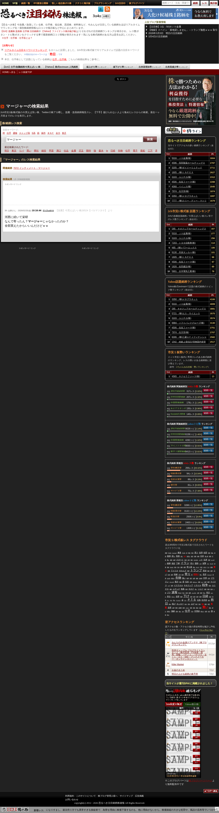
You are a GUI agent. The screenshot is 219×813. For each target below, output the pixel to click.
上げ (192, 604)
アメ (208, 567)
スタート (180, 560)
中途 (169, 574)
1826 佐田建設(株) (181, 266)
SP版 (15, 3)
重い (168, 559)
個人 (212, 552)
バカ (200, 563)
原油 (204, 571)
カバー (197, 567)
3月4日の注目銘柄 (158, 36)
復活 (197, 607)
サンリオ (172, 581)
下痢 (178, 563)
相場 (169, 556)
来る (169, 596)
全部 (177, 596)
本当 (209, 611)
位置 (194, 578)
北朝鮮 (180, 607)
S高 (33, 133)
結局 (194, 596)
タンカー (180, 604)
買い (29, 150)
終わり (202, 611)
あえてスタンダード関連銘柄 (178, 408)
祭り (183, 592)
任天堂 (204, 600)
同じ (204, 592)
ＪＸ (201, 560)
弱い (174, 600)
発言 (191, 578)
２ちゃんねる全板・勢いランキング (192, 367)
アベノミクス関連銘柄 (178, 445)
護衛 (196, 563)
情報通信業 (176, 473)
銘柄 (169, 563)
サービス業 (176, 490)
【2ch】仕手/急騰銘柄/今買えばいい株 (21, 67)
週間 (185, 567)
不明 (209, 578)
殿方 (176, 582)
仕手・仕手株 (59, 59)
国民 (205, 589)
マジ (208, 563)
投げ (174, 604)
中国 (191, 596)
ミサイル (197, 585)
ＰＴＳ (191, 599)
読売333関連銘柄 (178, 397)
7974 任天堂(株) (180, 191)
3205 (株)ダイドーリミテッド (187, 167)
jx (108, 150)
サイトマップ (126, 796)
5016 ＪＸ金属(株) (181, 158)
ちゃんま (174, 552)
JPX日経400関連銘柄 (178, 391)
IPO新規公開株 (41, 3)
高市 (204, 574)
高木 (201, 567)
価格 (171, 589)
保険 (198, 556)
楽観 (199, 581)
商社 (37, 150)
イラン (185, 562)
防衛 (178, 556)
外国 (206, 611)
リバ (22, 150)
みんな (171, 567)
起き (186, 604)
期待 (89, 150)
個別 (181, 596)
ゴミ (185, 600)
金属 (74, 150)
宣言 (210, 596)
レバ (202, 581)
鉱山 (170, 604)
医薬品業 (175, 516)
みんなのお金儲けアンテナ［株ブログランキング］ (189, 643)
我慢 (188, 570)
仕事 (173, 607)
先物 (121, 150)
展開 (208, 581)
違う (182, 556)
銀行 (206, 604)
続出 (175, 567)
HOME (5, 3)
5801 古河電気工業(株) (184, 271)
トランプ (196, 570)
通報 (15, 133)
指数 (181, 567)
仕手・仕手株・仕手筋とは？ (18, 38)
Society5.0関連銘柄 (178, 414)
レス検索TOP (25, 72)
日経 (113, 150)
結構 (205, 581)
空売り (196, 574)
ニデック (176, 589)
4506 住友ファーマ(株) (184, 182)
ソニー (200, 589)
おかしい (195, 581)
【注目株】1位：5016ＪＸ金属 (164, 26)
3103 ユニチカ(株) (181, 177)
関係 (176, 607)
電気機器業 (176, 467)
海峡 (173, 611)
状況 (194, 607)
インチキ (194, 592)
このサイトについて (86, 796)
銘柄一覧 (25, 3)
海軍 (211, 570)
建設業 (174, 485)
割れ (210, 607)
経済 (192, 556)
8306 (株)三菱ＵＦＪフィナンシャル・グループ (189, 337)
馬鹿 (195, 556)
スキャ (187, 607)
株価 (166, 552)
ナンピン (178, 600)
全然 (169, 607)
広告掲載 (139, 796)
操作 (43, 133)
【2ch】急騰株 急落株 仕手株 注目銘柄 (20, 31)
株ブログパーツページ (200, 780)
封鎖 (186, 589)
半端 (187, 592)
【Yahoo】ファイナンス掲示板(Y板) (59, 31)
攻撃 (204, 563)
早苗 (52, 150)
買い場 (206, 556)
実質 (191, 607)
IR (4, 133)
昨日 (53, 54)
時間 (188, 578)
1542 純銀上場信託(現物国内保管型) (189, 342)
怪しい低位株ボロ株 (61, 3)
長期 (172, 585)
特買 (209, 559)
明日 (7, 150)
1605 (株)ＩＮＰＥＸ (182, 172)
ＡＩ (168, 600)
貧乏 (64, 133)
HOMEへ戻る (8, 72)
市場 (191, 581)
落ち (194, 567)
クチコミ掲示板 (82, 3)
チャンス (209, 574)
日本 (202, 556)
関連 (203, 604)
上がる (168, 578)
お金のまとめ (178, 670)
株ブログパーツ (136, 3)
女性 (189, 559)
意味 (177, 611)
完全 (199, 604)
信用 (201, 553)
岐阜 (184, 607)
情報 (169, 570)
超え (180, 611)
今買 (198, 592)
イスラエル (178, 585)
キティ (173, 596)
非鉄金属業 (176, 479)
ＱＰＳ (204, 567)
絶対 (183, 574)
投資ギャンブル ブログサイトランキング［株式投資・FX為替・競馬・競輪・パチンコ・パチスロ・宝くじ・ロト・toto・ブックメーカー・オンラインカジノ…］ (189, 654)
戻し (173, 556)
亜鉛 (143, 150)
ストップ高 (24, 133)
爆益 (180, 581)
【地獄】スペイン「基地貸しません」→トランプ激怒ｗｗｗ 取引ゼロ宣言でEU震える (183, 30)
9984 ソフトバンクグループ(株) (188, 323)
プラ (169, 593)
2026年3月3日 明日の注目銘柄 (165, 33)
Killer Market (178, 664)
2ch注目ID (120, 3)
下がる (169, 552)
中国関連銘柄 (177, 402)
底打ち (172, 578)
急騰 (190, 592)
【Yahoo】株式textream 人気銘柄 (61, 67)
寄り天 (180, 592)
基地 (211, 567)
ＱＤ (183, 611)
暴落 (179, 553)
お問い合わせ (71, 799)
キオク (191, 589)
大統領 (200, 578)
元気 (199, 600)
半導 (205, 578)
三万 (151, 150)
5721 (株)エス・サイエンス (186, 313)
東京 (14, 150)
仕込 (67, 150)
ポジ (171, 600)
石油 (200, 607)
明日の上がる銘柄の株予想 (185, 674)
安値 (211, 589)
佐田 (205, 553)
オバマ (211, 563)
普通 (200, 596)
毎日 (196, 604)
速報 (174, 592)
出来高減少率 (176, 67)
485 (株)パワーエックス (184, 247)
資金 (168, 567)
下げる (183, 552)
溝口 (59, 150)
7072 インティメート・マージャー (31, 168)
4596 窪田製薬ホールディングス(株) (188, 163)
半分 (192, 611)
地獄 (197, 578)
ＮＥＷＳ (196, 559)
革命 (189, 604)
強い (184, 578)
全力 (58, 133)
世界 (197, 596)
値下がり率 (123, 67)
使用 (172, 574)
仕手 (9, 133)
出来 (205, 560)
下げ (186, 596)
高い (196, 589)
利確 (176, 574)
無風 (182, 589)
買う (196, 553)
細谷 (44, 150)
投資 (209, 552)
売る (178, 567)
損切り (168, 611)
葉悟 (171, 559)
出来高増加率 (150, 67)
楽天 (209, 600)
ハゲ (169, 585)
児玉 (81, 150)
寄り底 (189, 567)
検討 (192, 559)
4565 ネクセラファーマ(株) (186, 376)
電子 (136, 150)
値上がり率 (96, 67)
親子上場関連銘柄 (178, 451)
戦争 (205, 584)
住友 (187, 582)
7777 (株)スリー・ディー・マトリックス (189, 201)
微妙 (208, 570)
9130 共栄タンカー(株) (184, 252)
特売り (188, 556)
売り (192, 563)
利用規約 (69, 796)
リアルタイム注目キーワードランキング (26, 50)
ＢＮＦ (50, 133)
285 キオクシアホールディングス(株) (189, 229)
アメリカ (174, 571)
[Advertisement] (67, 91)
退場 (210, 556)
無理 (201, 592)
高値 (185, 559)
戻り (168, 614)
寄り (187, 574)
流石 (209, 604)
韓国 (208, 589)
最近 (189, 552)
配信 (210, 585)
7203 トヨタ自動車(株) (184, 243)
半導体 (197, 611)
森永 (101, 150)
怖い (201, 574)
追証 (173, 563)
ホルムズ (182, 571)
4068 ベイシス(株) (181, 186)
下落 (179, 574)
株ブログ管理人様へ (108, 796)
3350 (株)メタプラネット (185, 196)
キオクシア (188, 585)
